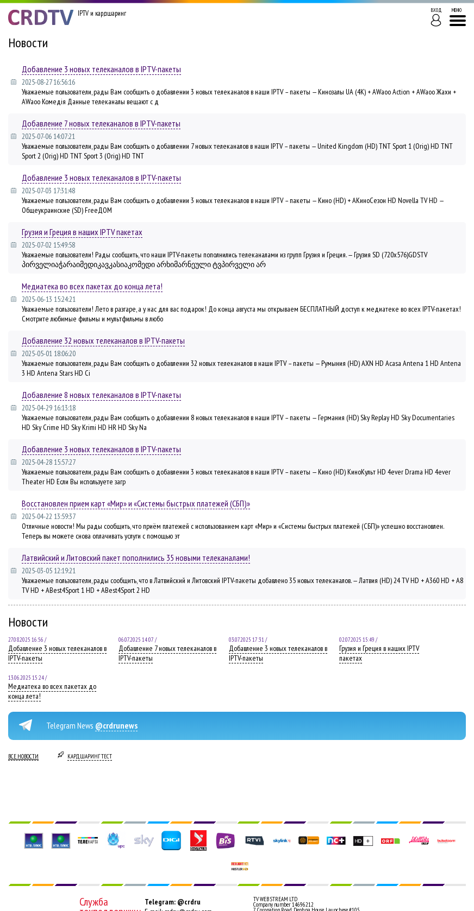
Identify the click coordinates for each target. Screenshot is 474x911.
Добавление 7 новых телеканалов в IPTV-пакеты (101, 123)
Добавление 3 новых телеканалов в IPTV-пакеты (101, 69)
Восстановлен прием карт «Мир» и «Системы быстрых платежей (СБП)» (136, 503)
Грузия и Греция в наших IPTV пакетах (82, 231)
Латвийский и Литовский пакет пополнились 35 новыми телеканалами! (136, 557)
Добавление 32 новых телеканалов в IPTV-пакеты (103, 340)
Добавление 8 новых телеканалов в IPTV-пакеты (101, 394)
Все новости (23, 756)
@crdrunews (116, 725)
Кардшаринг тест (89, 756)
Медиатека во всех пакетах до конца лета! (92, 286)
